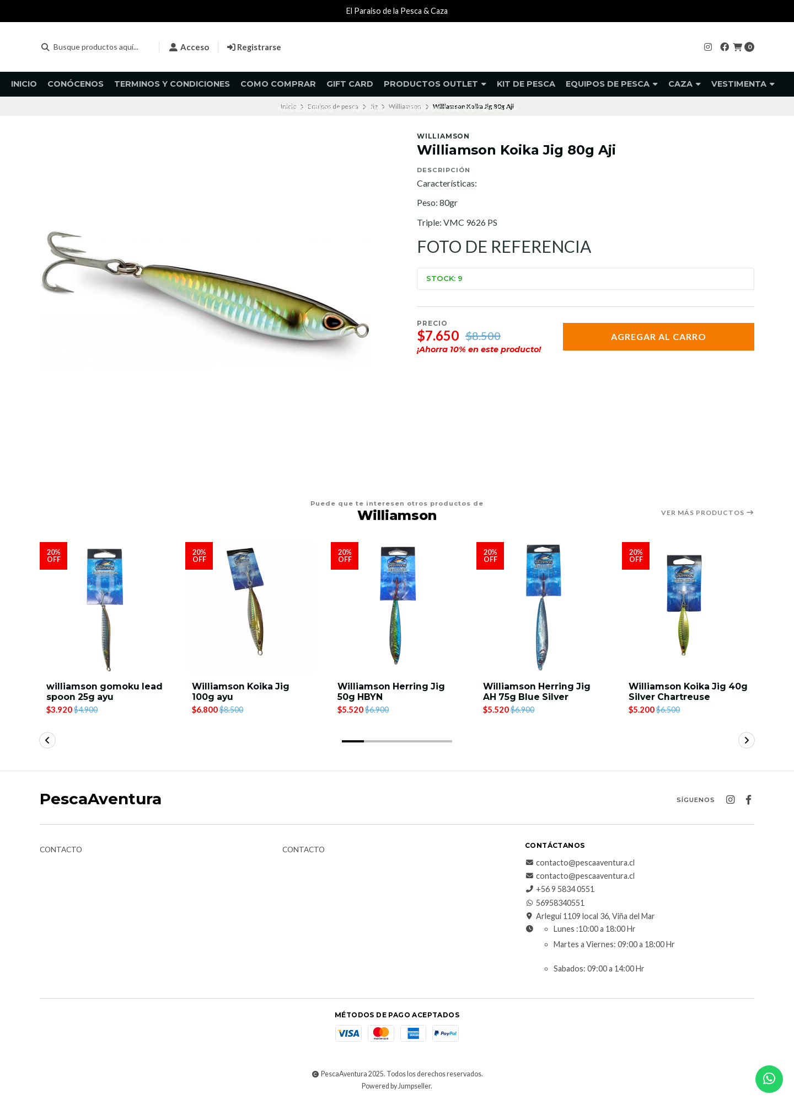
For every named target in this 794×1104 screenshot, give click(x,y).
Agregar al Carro (658, 336)
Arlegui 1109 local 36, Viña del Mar (590, 916)
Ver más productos (707, 512)
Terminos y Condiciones (172, 84)
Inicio (24, 84)
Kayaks (373, 109)
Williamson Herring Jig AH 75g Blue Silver (537, 691)
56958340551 (554, 903)
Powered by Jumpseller (396, 1086)
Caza (684, 84)
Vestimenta (743, 84)
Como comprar (278, 84)
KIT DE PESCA (526, 84)
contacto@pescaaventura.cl (580, 863)
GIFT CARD (349, 84)
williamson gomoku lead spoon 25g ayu (105, 691)
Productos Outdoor (461, 109)
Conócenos (75, 84)
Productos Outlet (435, 84)
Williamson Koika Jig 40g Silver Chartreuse (681, 691)
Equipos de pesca (612, 84)
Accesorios (309, 109)
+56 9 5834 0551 (559, 890)
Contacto (61, 850)
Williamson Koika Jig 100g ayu (242, 691)
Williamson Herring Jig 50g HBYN (392, 691)
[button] (353, 741)
